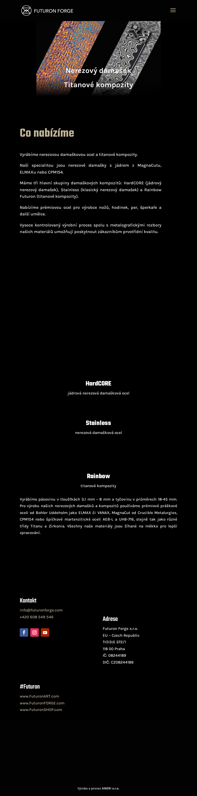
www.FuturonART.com (39, 696)
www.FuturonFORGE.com (42, 703)
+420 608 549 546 (36, 617)
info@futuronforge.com (41, 610)
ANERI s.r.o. (110, 788)
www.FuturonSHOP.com (41, 709)
